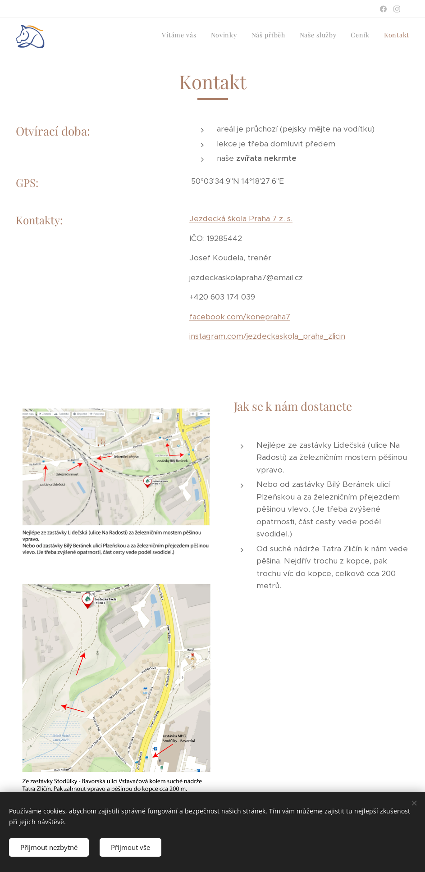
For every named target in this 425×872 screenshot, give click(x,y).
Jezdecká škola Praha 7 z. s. (240, 218)
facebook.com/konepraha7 (239, 316)
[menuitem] (339, 36)
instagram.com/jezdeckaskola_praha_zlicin (267, 336)
